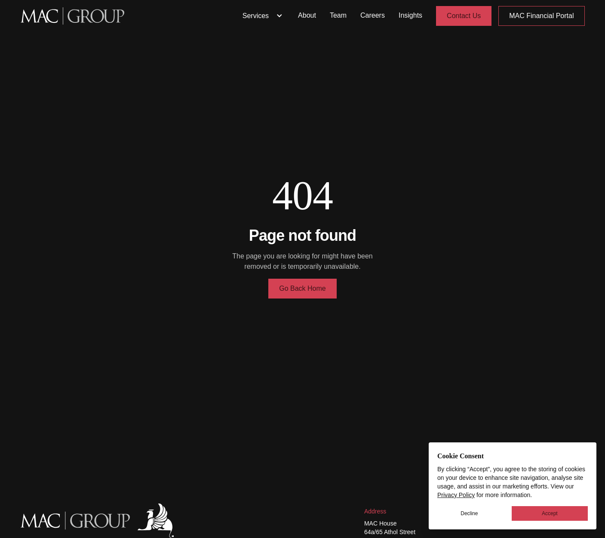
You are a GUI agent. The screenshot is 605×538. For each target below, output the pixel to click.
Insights (410, 15)
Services (263, 16)
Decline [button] (469, 513)
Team (338, 15)
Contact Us (464, 15)
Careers (372, 15)
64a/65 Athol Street (389, 532)
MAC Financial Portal (541, 15)
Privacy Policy (456, 494)
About (307, 15)
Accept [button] (550, 513)
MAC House (380, 523)
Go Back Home (302, 288)
